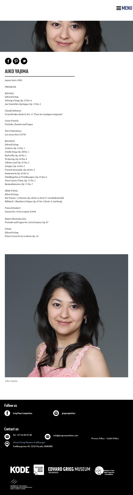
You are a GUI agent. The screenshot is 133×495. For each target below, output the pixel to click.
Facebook (8, 61)
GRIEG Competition (29, 13)
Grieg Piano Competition (22, 413)
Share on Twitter (23, 61)
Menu (127, 8)
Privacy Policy (98, 438)
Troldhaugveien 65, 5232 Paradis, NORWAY (33, 444)
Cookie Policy (113, 438)
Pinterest (16, 61)
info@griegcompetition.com (65, 435)
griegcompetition (68, 413)
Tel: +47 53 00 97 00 (22, 435)
